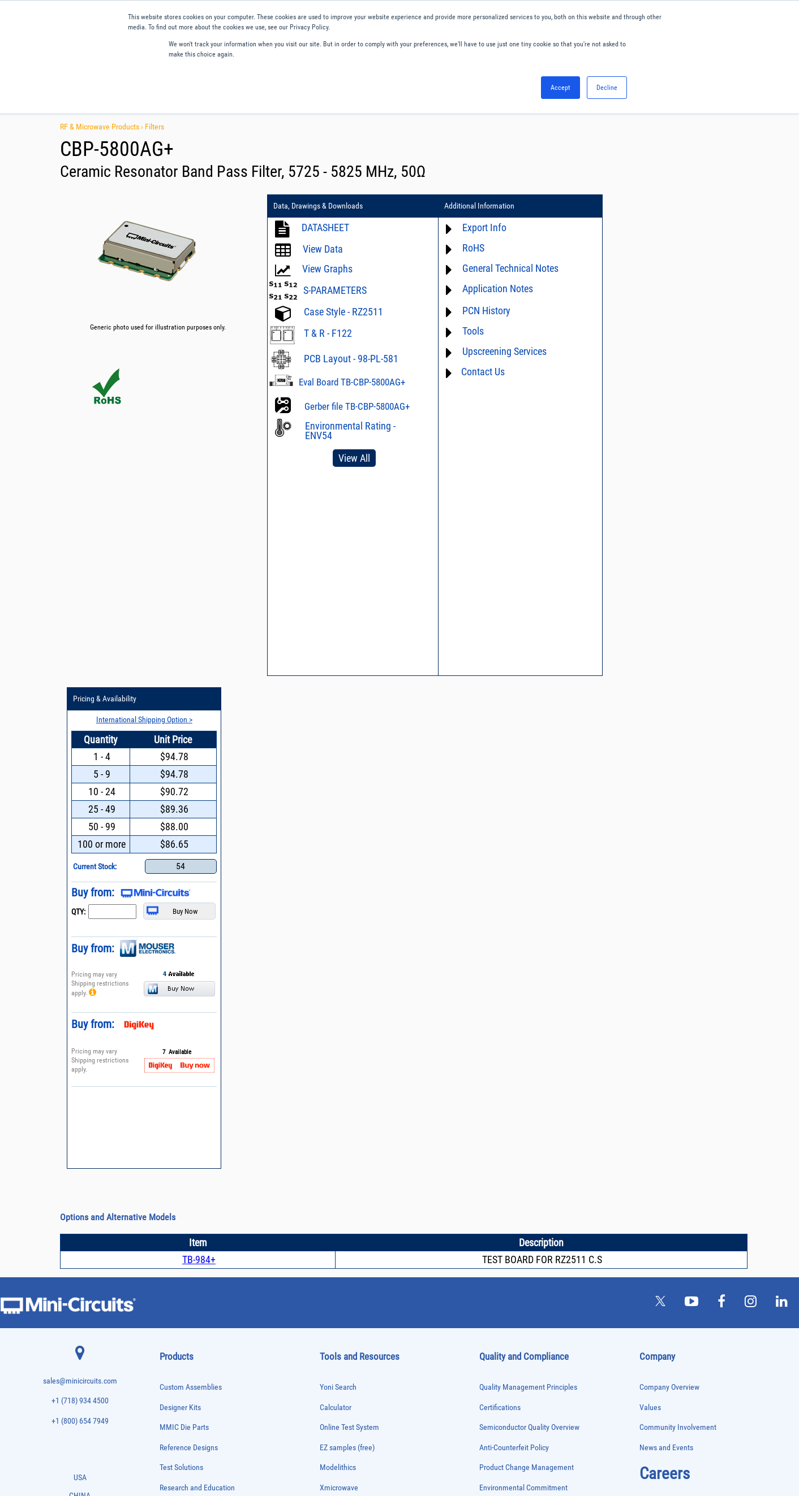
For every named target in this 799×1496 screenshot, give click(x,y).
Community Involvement (677, 934)
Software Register (347, 1175)
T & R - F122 (328, 333)
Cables (168, 1085)
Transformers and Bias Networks (199, 1415)
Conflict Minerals (505, 1075)
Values (650, 914)
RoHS (468, 248)
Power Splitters (178, 1309)
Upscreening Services (499, 351)
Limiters (169, 1203)
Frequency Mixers (181, 1168)
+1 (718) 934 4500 (80, 908)
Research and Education (197, 995)
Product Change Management (526, 974)
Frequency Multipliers (186, 1179)
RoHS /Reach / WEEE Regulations (531, 1015)
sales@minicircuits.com (80, 888)
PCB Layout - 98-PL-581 (351, 359)
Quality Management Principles (528, 894)
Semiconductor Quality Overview (529, 934)
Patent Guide (340, 1095)
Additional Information (474, 206)
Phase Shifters (177, 1262)
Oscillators (173, 1238)
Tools (467, 331)
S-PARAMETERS (335, 290)
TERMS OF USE (343, 1449)
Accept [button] (560, 88)
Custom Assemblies (191, 894)
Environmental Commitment (523, 995)
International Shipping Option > (673, 226)
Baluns (168, 1061)
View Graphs (327, 269)
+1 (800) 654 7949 (80, 928)
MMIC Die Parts (184, 934)
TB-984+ (199, 767)
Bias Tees (171, 1073)
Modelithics (338, 974)
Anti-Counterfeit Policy (514, 955)
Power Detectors (180, 1286)
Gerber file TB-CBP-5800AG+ (357, 406)
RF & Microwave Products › (102, 126)
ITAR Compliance (505, 1055)
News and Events (666, 955)
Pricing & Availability (636, 206)
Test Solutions (181, 974)
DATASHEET (325, 227)
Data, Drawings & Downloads (318, 206)
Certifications (500, 914)
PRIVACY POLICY (393, 1449)
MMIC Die (171, 1215)
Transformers (176, 1404)
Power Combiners (181, 1274)
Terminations (175, 1380)
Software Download (350, 1155)
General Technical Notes (505, 268)
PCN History (481, 310)
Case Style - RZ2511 (343, 312)
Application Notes (492, 288)
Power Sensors (178, 1298)
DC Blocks (172, 1120)
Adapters (170, 1026)
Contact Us (477, 372)
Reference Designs (189, 955)
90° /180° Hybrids (181, 1333)
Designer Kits (180, 914)
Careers (664, 980)
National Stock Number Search (367, 1115)
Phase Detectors (179, 1250)
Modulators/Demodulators (192, 1226)
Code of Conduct (505, 1035)
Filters (154, 126)
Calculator (335, 914)
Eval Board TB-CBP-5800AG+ (352, 382)
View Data (323, 249)
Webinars (334, 1075)
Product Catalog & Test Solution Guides (380, 1055)
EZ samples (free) (347, 955)
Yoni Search (338, 894)
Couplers (170, 1096)
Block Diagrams (344, 1035)
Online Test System (349, 934)
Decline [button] (606, 88)
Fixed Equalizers (180, 1156)
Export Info (479, 227)
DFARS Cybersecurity (511, 1095)
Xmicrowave (339, 995)
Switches (171, 1356)
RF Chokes (173, 1344)
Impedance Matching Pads (191, 1191)
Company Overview (669, 894)
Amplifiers (172, 1038)
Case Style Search (348, 1135)
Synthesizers (175, 1368)
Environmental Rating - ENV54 (350, 430)
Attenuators (173, 1049)
